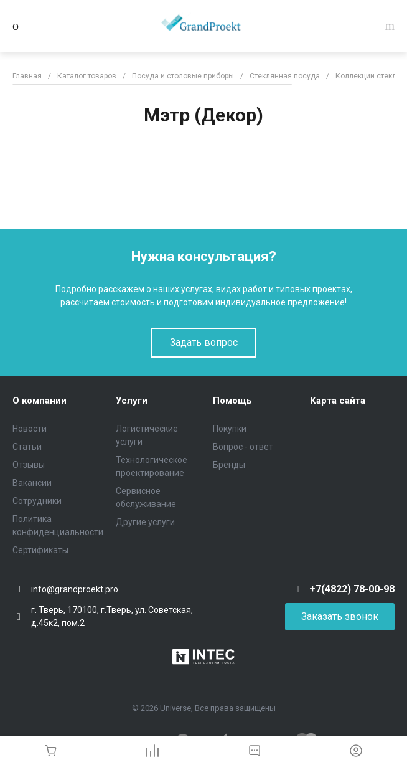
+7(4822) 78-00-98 (352, 589)
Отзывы (28, 465)
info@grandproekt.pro (74, 589)
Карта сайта (337, 400)
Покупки (229, 429)
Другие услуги (145, 522)
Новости (29, 429)
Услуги (131, 400)
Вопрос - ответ (243, 447)
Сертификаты (40, 550)
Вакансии (32, 483)
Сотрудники (37, 501)
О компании (39, 400)
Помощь (232, 400)
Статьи (27, 447)
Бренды (229, 465)
